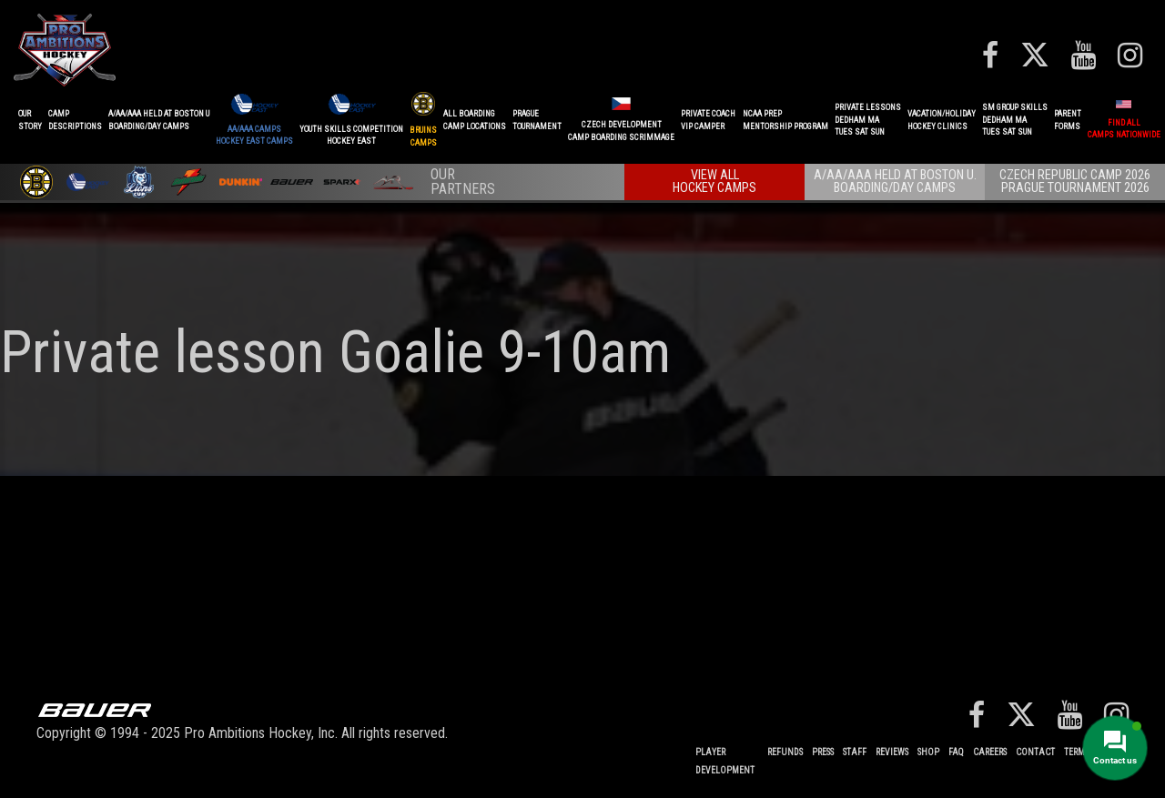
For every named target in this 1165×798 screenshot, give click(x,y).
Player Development (725, 761)
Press (823, 752)
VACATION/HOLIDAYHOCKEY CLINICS (941, 120)
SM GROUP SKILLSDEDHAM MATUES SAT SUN (1015, 119)
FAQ (956, 752)
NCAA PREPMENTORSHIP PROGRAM (785, 120)
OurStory (30, 120)
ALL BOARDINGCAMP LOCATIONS (474, 120)
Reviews (892, 752)
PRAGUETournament (537, 120)
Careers (990, 752)
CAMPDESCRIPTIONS (75, 120)
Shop (928, 752)
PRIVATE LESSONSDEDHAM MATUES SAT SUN (868, 119)
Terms (1076, 752)
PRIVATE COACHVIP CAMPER (708, 120)
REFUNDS (785, 752)
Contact (1035, 752)
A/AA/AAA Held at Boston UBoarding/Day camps (158, 120)
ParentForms (1067, 120)
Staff (854, 752)
